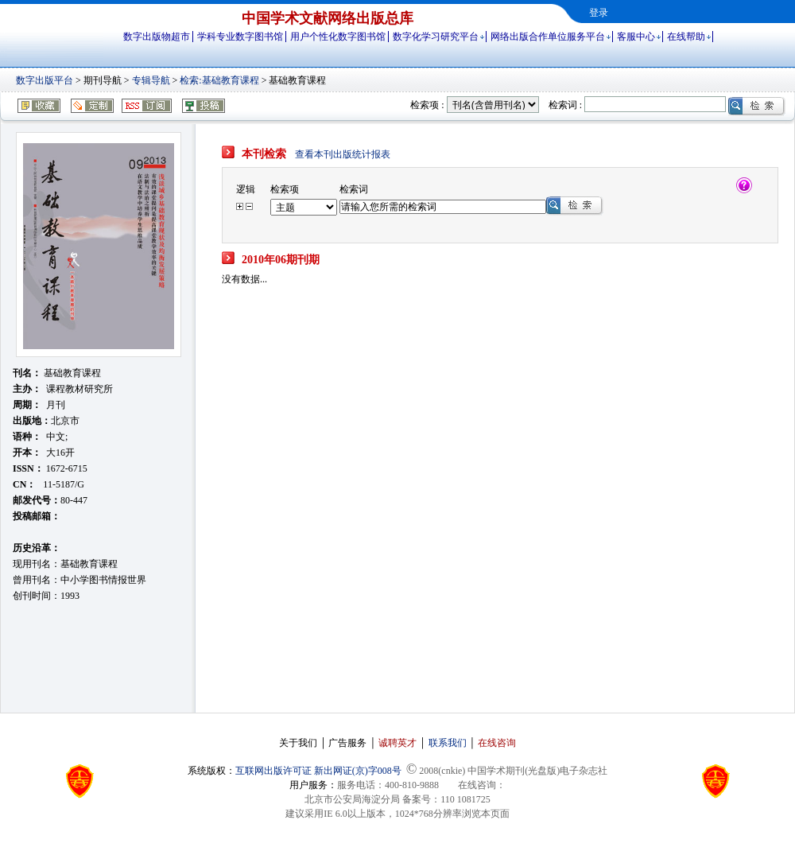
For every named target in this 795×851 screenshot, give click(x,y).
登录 (598, 12)
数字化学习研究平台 (436, 36)
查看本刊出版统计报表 (342, 154)
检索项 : (427, 105)
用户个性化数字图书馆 (338, 36)
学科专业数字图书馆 (240, 36)
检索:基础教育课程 (219, 80)
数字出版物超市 (156, 36)
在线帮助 (686, 36)
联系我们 (448, 742)
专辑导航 (151, 80)
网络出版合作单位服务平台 (548, 36)
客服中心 (636, 36)
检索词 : (565, 105)
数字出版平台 (44, 80)
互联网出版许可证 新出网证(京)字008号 (318, 770)
